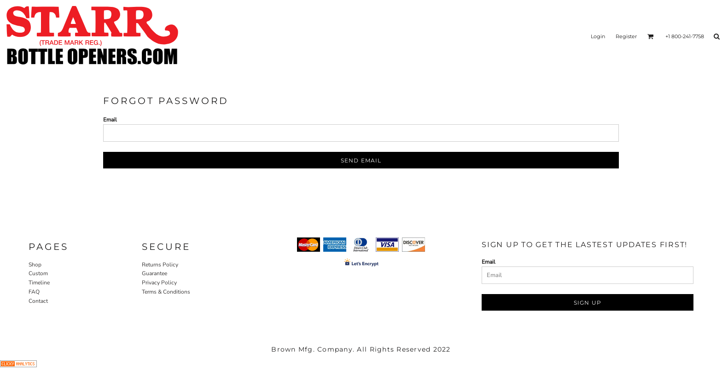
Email (110, 119)
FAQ (34, 291)
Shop (35, 264)
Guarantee (154, 273)
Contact (38, 301)
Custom (38, 273)
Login (598, 36)
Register (626, 36)
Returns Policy (160, 264)
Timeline (39, 282)
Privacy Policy (159, 282)
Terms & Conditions (166, 291)
